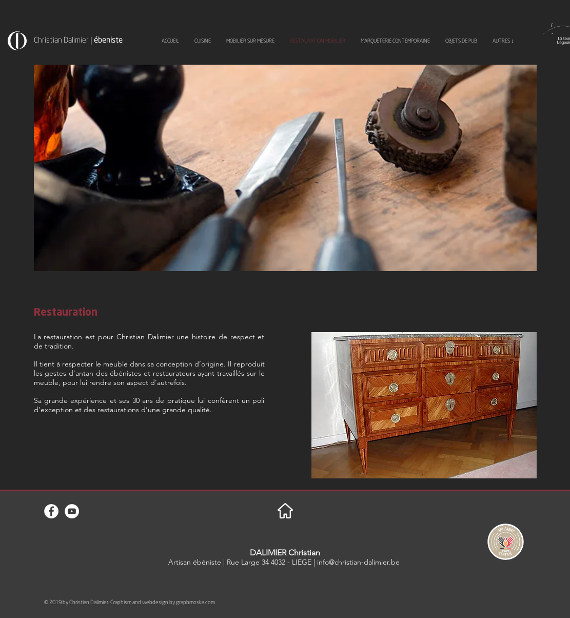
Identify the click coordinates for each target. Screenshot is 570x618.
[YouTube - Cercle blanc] (72, 511)
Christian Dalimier (62, 39)
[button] (424, 405)
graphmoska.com (195, 601)
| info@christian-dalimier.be (356, 562)
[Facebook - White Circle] (51, 511)
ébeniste (108, 39)
